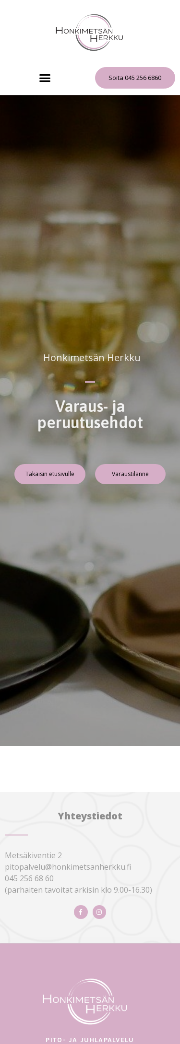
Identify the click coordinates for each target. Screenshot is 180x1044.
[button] (45, 78)
